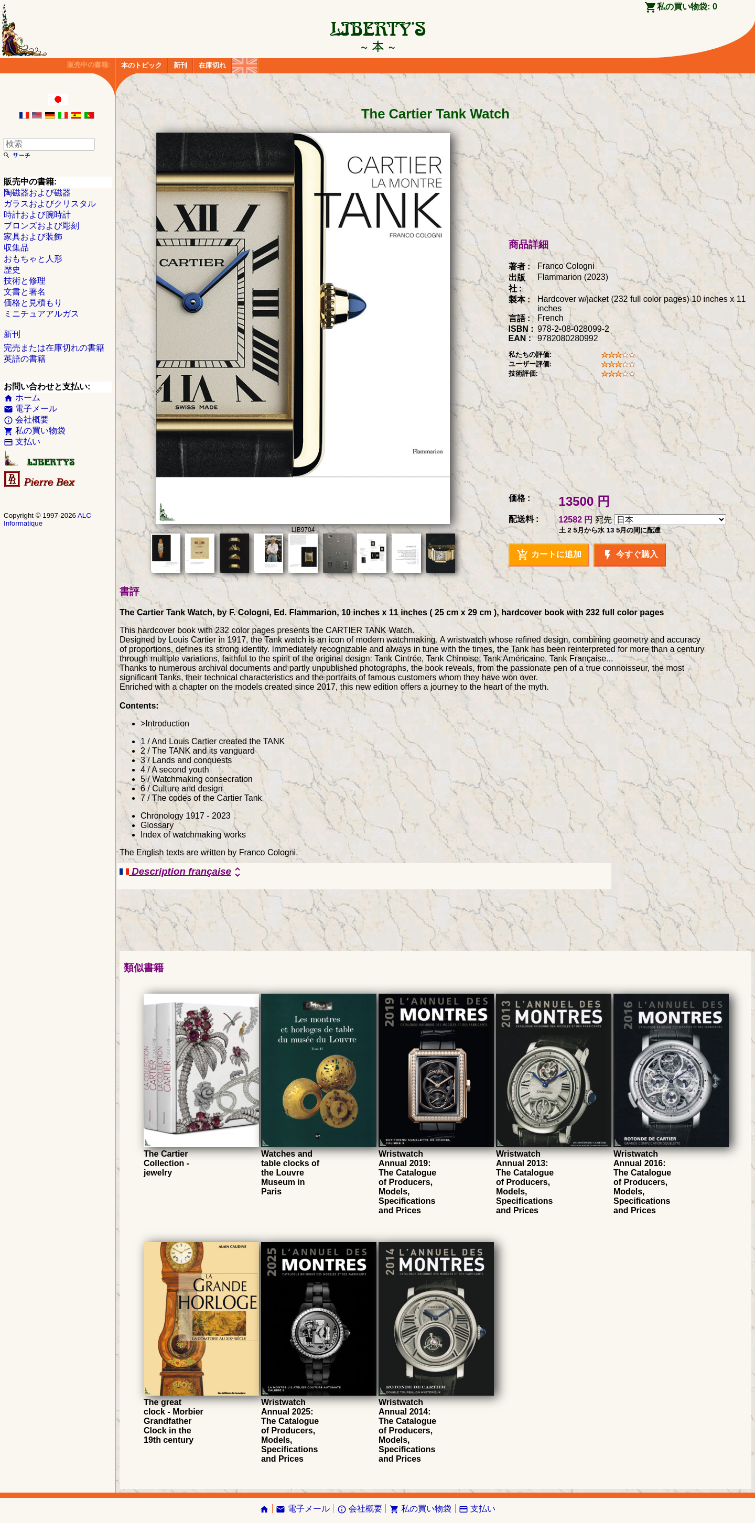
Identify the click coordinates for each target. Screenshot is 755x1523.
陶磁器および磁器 (37, 192)
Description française (182, 872)
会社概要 (26, 419)
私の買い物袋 (35, 430)
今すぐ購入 (629, 555)
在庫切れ (212, 65)
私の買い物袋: (687, 6)
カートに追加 (548, 555)
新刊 (180, 65)
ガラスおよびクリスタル (50, 203)
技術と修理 (25, 280)
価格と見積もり (33, 302)
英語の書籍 (25, 358)
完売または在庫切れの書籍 (54, 347)
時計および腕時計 (37, 214)
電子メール (30, 408)
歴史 (12, 269)
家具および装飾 (33, 236)
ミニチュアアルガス (41, 313)
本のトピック (141, 65)
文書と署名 (25, 291)
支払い (22, 441)
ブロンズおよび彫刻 (41, 225)
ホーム (22, 397)
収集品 (16, 247)
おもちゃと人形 (33, 258)
